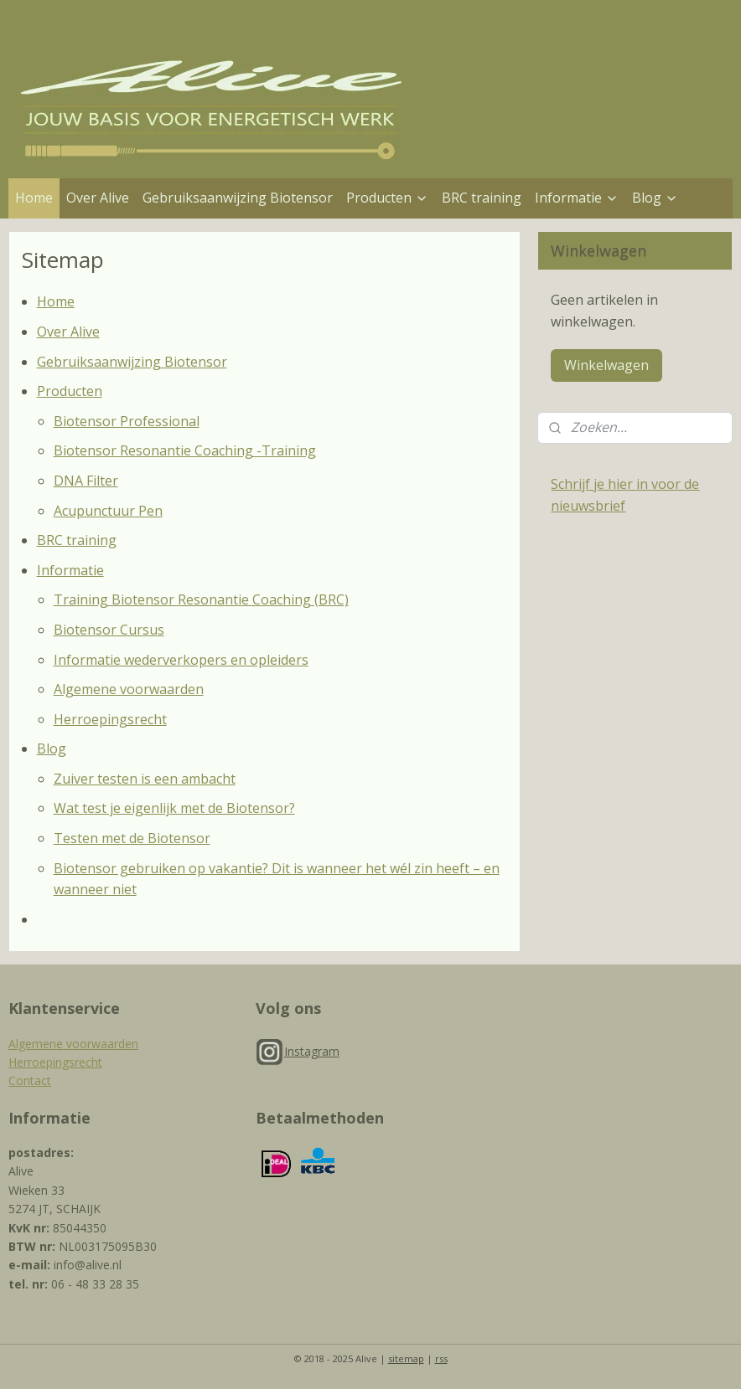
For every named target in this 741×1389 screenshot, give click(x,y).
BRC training (481, 197)
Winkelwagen (606, 365)
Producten (387, 197)
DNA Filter (86, 480)
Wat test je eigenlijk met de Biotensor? (174, 808)
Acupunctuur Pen (108, 511)
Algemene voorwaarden (129, 689)
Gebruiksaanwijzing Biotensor (237, 197)
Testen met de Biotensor (132, 838)
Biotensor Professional (127, 421)
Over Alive (97, 197)
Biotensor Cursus (109, 629)
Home (34, 197)
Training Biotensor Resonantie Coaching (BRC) (201, 599)
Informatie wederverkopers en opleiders (181, 660)
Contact (29, 1080)
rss (441, 1358)
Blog (655, 197)
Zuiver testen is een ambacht (145, 778)
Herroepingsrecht (110, 719)
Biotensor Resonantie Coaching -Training (185, 450)
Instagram (311, 1051)
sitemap (406, 1358)
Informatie (577, 197)
